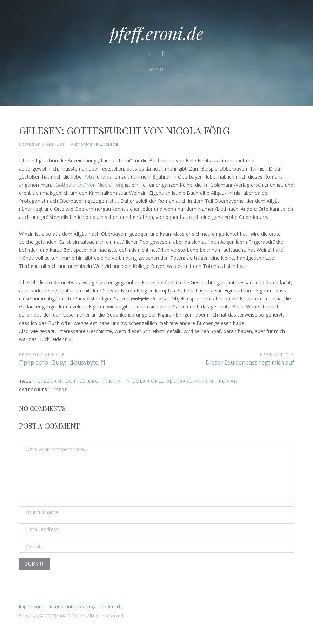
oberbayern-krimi (190, 381)
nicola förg (144, 381)
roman (228, 381)
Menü (157, 69)
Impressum (31, 606)
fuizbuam (48, 381)
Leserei (60, 390)
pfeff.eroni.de (156, 33)
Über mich (111, 606)
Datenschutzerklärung (71, 606)
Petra (89, 176)
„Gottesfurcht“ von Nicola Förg (88, 184)
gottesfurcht (85, 381)
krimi (116, 381)
